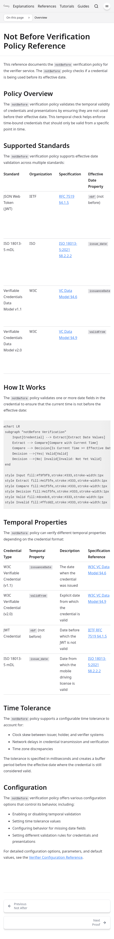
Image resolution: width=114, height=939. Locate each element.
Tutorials (67, 6)
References (47, 6)
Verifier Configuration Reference (56, 857)
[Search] (96, 6)
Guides (83, 6)
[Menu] (106, 6)
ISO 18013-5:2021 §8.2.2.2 (68, 249)
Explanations (23, 6)
